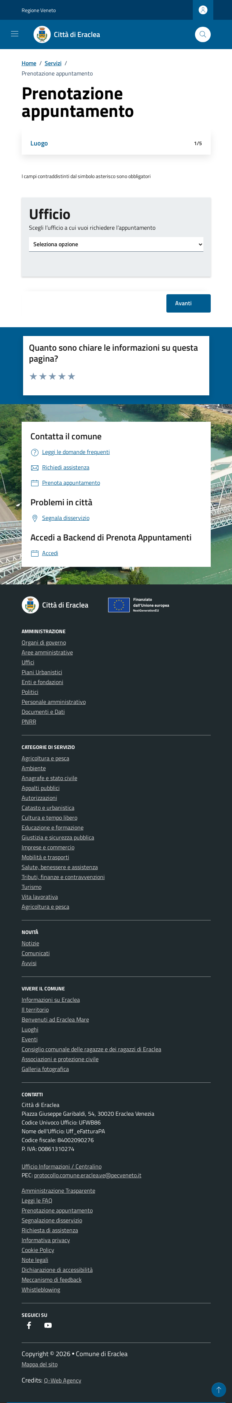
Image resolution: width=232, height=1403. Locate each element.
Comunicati (36, 953)
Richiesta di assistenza (50, 1230)
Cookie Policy (38, 1249)
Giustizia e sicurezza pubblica (58, 837)
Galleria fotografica (45, 1068)
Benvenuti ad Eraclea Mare (55, 1019)
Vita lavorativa (40, 896)
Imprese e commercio (48, 847)
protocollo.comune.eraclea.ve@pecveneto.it (87, 1175)
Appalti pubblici (41, 787)
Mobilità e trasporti (45, 857)
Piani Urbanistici (42, 672)
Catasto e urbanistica (48, 807)
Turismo (31, 886)
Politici (30, 691)
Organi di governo (44, 642)
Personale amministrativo (54, 701)
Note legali (35, 1259)
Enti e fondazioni (42, 681)
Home (29, 63)
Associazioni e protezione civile (60, 1059)
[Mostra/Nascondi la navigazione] (14, 33)
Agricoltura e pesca (45, 758)
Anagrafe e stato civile (49, 778)
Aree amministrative (47, 652)
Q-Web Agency (62, 1380)
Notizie (30, 943)
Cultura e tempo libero (49, 817)
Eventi (30, 1039)
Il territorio (35, 1009)
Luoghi (30, 1029)
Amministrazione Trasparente (58, 1190)
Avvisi (29, 963)
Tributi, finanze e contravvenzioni (63, 876)
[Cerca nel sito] (203, 35)
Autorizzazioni (39, 797)
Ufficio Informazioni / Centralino (62, 1166)
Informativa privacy (46, 1240)
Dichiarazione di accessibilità (57, 1269)
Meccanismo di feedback (52, 1279)
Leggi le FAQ (37, 1200)
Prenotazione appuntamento (57, 1210)
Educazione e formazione (53, 827)
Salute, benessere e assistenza (60, 867)
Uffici (28, 662)
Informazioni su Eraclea (51, 999)
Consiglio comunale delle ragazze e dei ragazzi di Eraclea (91, 1049)
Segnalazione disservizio (52, 1220)
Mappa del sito (40, 1364)
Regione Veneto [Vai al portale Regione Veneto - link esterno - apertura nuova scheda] (39, 10)
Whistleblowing (41, 1289)
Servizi (53, 63)
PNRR (29, 721)
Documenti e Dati (43, 711)
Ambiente (34, 768)
